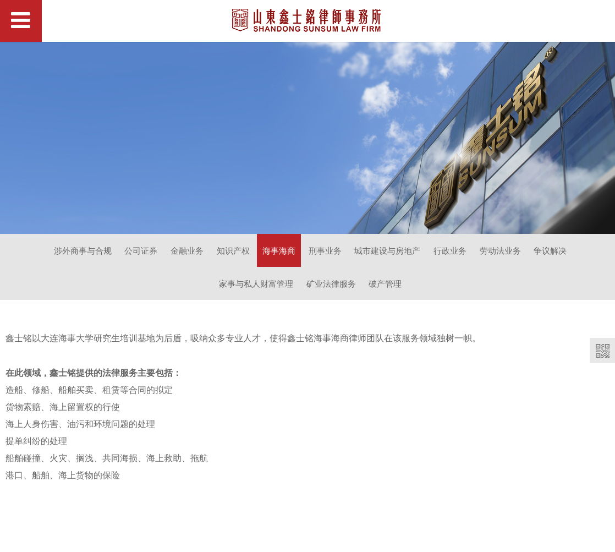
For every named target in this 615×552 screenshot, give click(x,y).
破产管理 (385, 283)
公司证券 (140, 250)
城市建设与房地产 (387, 250)
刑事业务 (325, 250)
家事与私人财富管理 (256, 283)
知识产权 (233, 250)
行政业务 (449, 250)
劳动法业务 (500, 250)
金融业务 (187, 250)
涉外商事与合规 (83, 250)
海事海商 (278, 250)
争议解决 (550, 250)
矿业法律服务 (331, 283)
